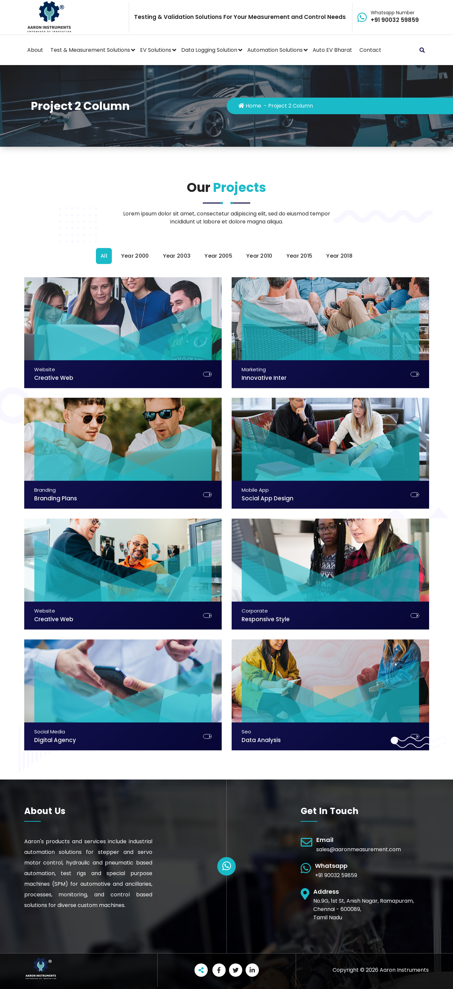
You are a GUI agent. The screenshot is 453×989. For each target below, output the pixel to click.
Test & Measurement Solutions (90, 50)
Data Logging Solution (209, 50)
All (104, 613)
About (35, 50)
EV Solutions (155, 50)
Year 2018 (339, 613)
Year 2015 (299, 613)
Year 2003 (176, 613)
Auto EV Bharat (332, 50)
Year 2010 (259, 613)
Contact (370, 50)
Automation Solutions (275, 50)
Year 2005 (218, 613)
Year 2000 (135, 613)
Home (249, 106)
